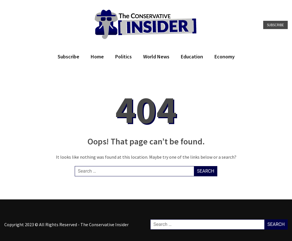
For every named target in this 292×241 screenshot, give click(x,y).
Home (97, 56)
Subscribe (275, 25)
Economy (224, 56)
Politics (123, 56)
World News (156, 56)
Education (192, 56)
